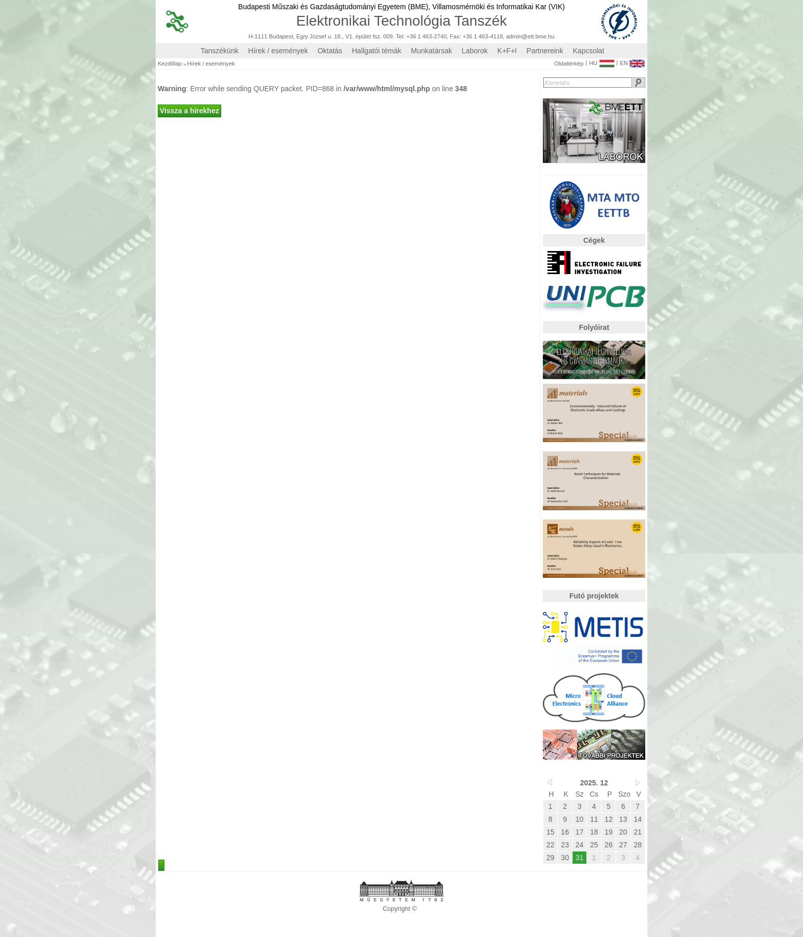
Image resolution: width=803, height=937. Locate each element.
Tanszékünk (220, 51)
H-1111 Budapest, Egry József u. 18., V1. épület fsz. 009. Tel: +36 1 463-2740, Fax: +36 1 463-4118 (375, 36)
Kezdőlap (170, 64)
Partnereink (544, 51)
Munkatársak (431, 51)
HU (601, 61)
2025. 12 (594, 783)
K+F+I (507, 51)
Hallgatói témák (377, 51)
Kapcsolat (588, 51)
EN (632, 61)
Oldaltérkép (568, 64)
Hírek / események (278, 51)
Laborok (475, 51)
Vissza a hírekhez (189, 111)
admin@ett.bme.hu (530, 36)
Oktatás (330, 51)
